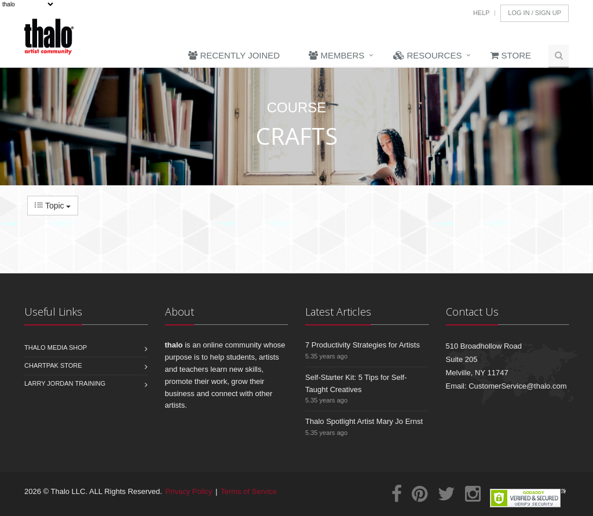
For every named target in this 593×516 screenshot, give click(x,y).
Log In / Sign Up (534, 12)
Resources (427, 55)
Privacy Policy (189, 491)
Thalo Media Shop (55, 347)
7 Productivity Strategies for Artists (362, 345)
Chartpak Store (53, 365)
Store (510, 55)
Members (336, 55)
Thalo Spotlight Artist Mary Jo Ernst (364, 421)
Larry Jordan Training (64, 383)
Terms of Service (249, 491)
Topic (53, 205)
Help (481, 12)
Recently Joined (234, 55)
